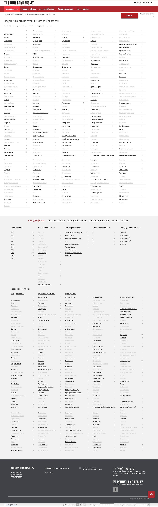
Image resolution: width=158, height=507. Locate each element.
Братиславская (17, 51)
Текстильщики (75, 170)
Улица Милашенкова (46, 183)
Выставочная (132, 60)
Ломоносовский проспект (132, 97)
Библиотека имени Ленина (132, 44)
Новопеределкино (132, 116)
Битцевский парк (17, 47)
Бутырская (17, 54)
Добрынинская (75, 67)
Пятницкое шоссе (132, 142)
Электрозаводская (46, 202)
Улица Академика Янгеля (104, 180)
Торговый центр (76, 247)
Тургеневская (75, 176)
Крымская (75, 90)
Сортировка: (94, 505)
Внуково (49, 241)
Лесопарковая (17, 97)
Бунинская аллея (132, 51)
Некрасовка (75, 113)
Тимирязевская (75, 173)
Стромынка (17, 166)
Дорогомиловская (132, 67)
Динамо (17, 67)
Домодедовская (104, 67)
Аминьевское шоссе (104, 34)
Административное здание (76, 232)
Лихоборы (75, 97)
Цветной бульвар (104, 193)
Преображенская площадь (75, 139)
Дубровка (46, 70)
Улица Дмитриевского (17, 183)
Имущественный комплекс (76, 238)
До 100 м (123, 232)
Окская (46, 123)
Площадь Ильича (46, 136)
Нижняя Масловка (17, 116)
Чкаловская (104, 196)
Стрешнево (104, 163)
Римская (17, 149)
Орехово (17, 126)
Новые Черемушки (104, 119)
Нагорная (17, 113)
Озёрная (132, 119)
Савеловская (17, 152)
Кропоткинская (17, 90)
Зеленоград (49, 250)
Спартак (132, 160)
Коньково (46, 83)
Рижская (132, 146)
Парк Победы (17, 129)
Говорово (75, 64)
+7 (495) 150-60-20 (143, 2)
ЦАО (22, 250)
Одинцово (49, 264)
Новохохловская (46, 119)
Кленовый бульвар (46, 80)
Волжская (132, 57)
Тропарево (132, 173)
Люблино (104, 100)
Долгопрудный (49, 247)
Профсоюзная (75, 142)
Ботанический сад (132, 47)
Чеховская (46, 196)
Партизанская (75, 129)
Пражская (46, 139)
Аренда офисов (12, 9)
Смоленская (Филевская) (132, 155)
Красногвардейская (17, 87)
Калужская (132, 74)
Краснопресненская (46, 87)
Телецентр (104, 170)
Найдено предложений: (147, 14)
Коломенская (104, 80)
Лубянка (17, 100)
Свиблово (75, 152)
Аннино (17, 38)
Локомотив (104, 97)
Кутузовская (75, 93)
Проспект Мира (46, 142)
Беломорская (17, 44)
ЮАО (22, 253)
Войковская (75, 57)
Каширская (104, 77)
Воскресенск (49, 244)
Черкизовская (132, 193)
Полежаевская (132, 136)
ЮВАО (22, 256)
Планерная (17, 136)
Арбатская (46, 38)
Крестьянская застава (132, 87)
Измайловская (104, 74)
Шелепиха (17, 199)
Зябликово (46, 74)
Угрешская (132, 176)
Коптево (75, 83)
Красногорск (49, 253)
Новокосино (75, 116)
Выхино (46, 64)
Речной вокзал (75, 146)
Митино (75, 106)
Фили (132, 186)
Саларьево (46, 152)
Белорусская (46, 44)
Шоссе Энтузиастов (104, 199)
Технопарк (46, 173)
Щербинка (49, 279)
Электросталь (49, 282)
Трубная (17, 176)
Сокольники (75, 160)
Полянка (17, 139)
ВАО (22, 232)
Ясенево (17, 206)
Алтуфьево (75, 34)
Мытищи (49, 258)
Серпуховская (46, 155)
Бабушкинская (104, 38)
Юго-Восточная (75, 202)
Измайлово (75, 74)
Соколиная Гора (46, 160)
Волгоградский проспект (104, 57)
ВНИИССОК (49, 238)
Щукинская (17, 202)
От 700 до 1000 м (125, 241)
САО (22, 241)
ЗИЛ (104, 70)
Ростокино (46, 149)
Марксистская (132, 100)
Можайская (17, 110)
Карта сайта (48, 472)
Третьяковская (104, 173)
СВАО (22, 244)
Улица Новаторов (75, 183)
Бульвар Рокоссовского (75, 51)
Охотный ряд (75, 126)
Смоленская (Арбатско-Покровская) (104, 156)
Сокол (17, 160)
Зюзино (17, 74)
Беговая (104, 41)
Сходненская (104, 166)
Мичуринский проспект (104, 106)
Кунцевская (17, 93)
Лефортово (46, 97)
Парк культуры (46, 129)
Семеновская (17, 155)
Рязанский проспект (132, 149)
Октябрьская (75, 123)
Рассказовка (46, 146)
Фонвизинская (17, 189)
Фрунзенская (46, 189)
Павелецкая (104, 126)
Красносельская (75, 87)
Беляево (75, 44)
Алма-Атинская (46, 34)
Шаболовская (132, 196)
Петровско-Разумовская (46, 132)
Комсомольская (17, 83)
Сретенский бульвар (46, 163)
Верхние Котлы (104, 54)
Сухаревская (75, 166)
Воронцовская (104, 60)
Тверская (17, 170)
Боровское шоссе (104, 47)
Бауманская (75, 41)
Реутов (49, 270)
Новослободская (17, 119)
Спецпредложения (65, 9)
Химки (49, 276)
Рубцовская (75, 149)
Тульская (46, 176)
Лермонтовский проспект (132, 93)
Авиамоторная (46, 31)
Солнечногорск (49, 273)
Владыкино (17, 57)
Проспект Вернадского (17, 142)
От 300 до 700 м (125, 238)
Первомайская (104, 129)
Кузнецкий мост (104, 90)
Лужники (46, 100)
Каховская (75, 77)
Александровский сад (132, 31)
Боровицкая (75, 47)
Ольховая (132, 123)
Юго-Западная (104, 202)
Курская (46, 93)
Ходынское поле (104, 189)
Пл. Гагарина (132, 132)
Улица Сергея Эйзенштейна (104, 183)
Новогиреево (46, 116)
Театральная (46, 170)
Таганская (132, 166)
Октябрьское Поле (104, 123)
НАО (22, 238)
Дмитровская (46, 67)
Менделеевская (17, 106)
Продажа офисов (29, 9)
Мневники (132, 106)
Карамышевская (46, 77)
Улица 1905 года (46, 180)
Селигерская (132, 152)
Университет (46, 186)
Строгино (132, 163)
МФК (76, 241)
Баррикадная (46, 41)
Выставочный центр (17, 64)
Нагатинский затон (132, 110)
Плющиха (104, 136)
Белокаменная (132, 41)
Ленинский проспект (104, 93)
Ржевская (104, 146)
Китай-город (17, 80)
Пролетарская (132, 139)
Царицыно (75, 193)
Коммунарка (132, 80)
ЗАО (22, 235)
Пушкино (49, 267)
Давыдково (104, 64)
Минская (46, 106)
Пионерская (104, 132)
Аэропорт (75, 38)
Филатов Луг (75, 186)
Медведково (104, 103)
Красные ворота (104, 87)
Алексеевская (17, 34)
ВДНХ (46, 54)
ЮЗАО (22, 258)
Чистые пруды (75, 196)
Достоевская (17, 70)
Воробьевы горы (75, 60)
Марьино (46, 103)
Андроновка (132, 34)
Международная (132, 103)
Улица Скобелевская (132, 183)
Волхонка (46, 60)
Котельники (132, 83)
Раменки (17, 146)
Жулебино (75, 70)
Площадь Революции (75, 136)
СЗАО (22, 247)
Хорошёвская (17, 193)
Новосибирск (49, 261)
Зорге (132, 70)
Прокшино (104, 139)
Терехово (17, 173)
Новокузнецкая (104, 116)
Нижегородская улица (132, 113)
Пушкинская (104, 142)
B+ (104, 241)
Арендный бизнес (46, 9)
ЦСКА (46, 193)
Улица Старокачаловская (17, 186)
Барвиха (49, 235)
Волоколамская (17, 60)
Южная (132, 202)
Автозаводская (75, 31)
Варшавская (75, 54)
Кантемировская (17, 77)
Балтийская (17, 41)
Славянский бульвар (75, 155)
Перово (132, 129)
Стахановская (75, 163)
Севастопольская (104, 152)
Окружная (17, 123)
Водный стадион (46, 57)
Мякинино (75, 110)
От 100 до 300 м (125, 235)
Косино (104, 83)
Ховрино (75, 189)
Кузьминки (132, 90)
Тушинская (104, 176)
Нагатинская (104, 110)
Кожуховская (75, 80)
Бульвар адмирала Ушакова (104, 51)
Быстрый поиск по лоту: (127, 505)
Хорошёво (132, 189)
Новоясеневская (75, 119)
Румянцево (104, 149)
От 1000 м (123, 244)
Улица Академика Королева (75, 180)
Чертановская (17, 196)
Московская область (49, 284)
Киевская (132, 77)
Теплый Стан (132, 170)
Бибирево (104, 44)
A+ (104, 235)
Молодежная (46, 110)
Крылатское (46, 90)
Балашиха (49, 232)
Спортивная (17, 163)
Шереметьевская (46, 199)
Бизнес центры (83, 9)
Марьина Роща (17, 103)
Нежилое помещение (76, 244)
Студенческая (46, 166)
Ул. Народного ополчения (17, 180)
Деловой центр (132, 64)
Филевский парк (104, 186)
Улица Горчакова (132, 180)
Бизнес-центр (76, 235)
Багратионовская (132, 38)
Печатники (75, 132)
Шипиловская (75, 199)
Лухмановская (75, 100)
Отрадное (46, 126)
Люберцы (49, 256)
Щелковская (132, 199)
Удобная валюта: (68, 505)
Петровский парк (17, 132)
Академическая (104, 31)
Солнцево (104, 160)
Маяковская (75, 103)
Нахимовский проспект (46, 113)
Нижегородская (104, 113)
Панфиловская (132, 126)
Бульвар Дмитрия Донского (46, 51)
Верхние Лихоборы (132, 54)
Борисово (46, 47)
